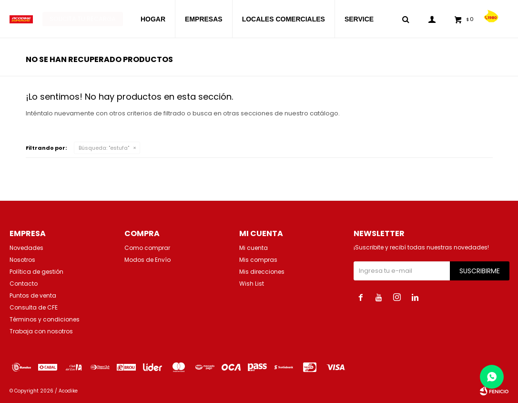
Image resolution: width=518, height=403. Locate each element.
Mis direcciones (261, 272)
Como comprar (147, 248)
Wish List (251, 283)
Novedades (26, 248)
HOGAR (153, 19)
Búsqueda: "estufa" (104, 148)
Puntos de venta (33, 295)
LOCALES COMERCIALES (283, 19)
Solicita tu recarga (83, 18)
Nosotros (22, 260)
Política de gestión (36, 272)
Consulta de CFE (34, 307)
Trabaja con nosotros (41, 331)
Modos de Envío (147, 260)
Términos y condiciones (45, 319)
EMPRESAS (204, 19)
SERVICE (359, 19)
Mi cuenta (253, 248)
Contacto (24, 283)
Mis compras (258, 260)
